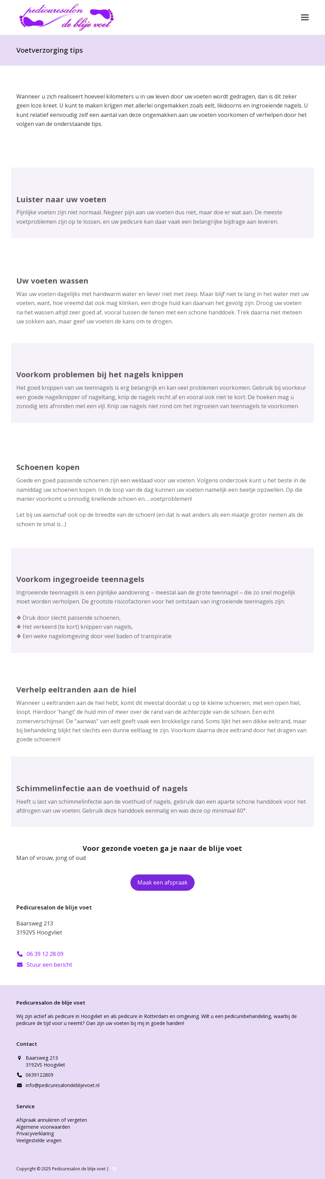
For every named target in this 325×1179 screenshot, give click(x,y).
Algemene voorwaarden (43, 1127)
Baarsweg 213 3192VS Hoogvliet (45, 1061)
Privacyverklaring (35, 1133)
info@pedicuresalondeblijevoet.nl (63, 1085)
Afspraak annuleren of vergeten (51, 1120)
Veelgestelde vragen (38, 1140)
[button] (305, 17)
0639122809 (39, 1074)
